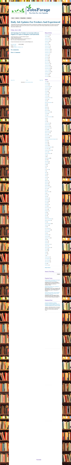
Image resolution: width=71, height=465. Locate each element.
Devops (46, 129)
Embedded (46, 137)
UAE (45, 252)
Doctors (46, 134)
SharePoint (46, 236)
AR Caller (46, 94)
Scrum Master (47, 228)
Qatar (46, 215)
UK (45, 255)
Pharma (46, 209)
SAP (45, 226)
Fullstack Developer (48, 150)
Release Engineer (48, 220)
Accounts (46, 84)
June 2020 (46, 76)
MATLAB (46, 188)
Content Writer (47, 123)
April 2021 (46, 60)
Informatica (46, 161)
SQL (45, 239)
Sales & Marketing (48, 223)
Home (13, 18)
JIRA (45, 175)
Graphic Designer (48, 153)
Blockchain (46, 110)
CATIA (46, 115)
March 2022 (47, 44)
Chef (45, 118)
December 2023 (47, 39)
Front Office (47, 148)
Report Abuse (47, 267)
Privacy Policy (23, 18)
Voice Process (47, 260)
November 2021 (47, 50)
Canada (46, 113)
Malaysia (46, 183)
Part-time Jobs (47, 207)
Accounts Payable (48, 86)
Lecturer (46, 177)
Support (46, 241)
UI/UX (46, 253)
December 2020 (47, 66)
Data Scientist (47, 126)
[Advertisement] (52, 331)
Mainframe (46, 182)
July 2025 (46, 36)
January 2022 (47, 47)
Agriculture (46, 89)
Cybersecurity (47, 124)
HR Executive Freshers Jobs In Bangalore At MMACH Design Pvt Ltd (52, 287)
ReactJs (46, 217)
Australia (46, 99)
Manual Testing (47, 186)
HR (45, 156)
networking (46, 199)
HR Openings (47, 158)
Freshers (14, 45)
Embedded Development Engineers (50, 139)
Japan (46, 172)
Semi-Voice (47, 231)
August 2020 (47, 73)
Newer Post (13, 80)
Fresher (46, 143)
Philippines (46, 210)
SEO (45, 233)
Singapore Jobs (47, 237)
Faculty (46, 140)
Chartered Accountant (48, 116)
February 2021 (47, 63)
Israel (46, 166)
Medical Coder (47, 191)
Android (46, 91)
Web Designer (47, 261)
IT (45, 167)
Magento (46, 180)
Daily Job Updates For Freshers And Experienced (35, 22)
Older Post (41, 80)
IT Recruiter (47, 169)
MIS (45, 193)
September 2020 (47, 71)
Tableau (46, 245)
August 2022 (47, 41)
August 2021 (47, 54)
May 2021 (46, 58)
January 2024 (47, 38)
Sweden (46, 242)
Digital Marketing (47, 131)
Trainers (46, 250)
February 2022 (47, 46)
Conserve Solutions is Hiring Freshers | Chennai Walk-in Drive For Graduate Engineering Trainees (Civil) (52, 304)
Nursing (46, 202)
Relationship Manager (48, 218)
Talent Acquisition (47, 247)
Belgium (46, 107)
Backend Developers (48, 102)
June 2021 (46, 57)
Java (45, 174)
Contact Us (29, 18)
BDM (46, 105)
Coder (46, 121)
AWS (46, 100)
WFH (46, 263)
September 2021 (47, 52)
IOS (45, 164)
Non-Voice (46, 201)
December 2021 (47, 49)
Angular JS (46, 92)
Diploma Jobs (47, 132)
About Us (17, 18)
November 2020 (47, 68)
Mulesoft (46, 194)
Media (46, 190)
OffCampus (47, 204)
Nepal (46, 196)
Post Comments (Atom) (29, 82)
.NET (46, 81)
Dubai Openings (47, 135)
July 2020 (46, 74)
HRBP (46, 159)
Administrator (47, 88)
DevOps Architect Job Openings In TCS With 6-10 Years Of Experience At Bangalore (52, 281)
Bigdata (46, 108)
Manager (46, 185)
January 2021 (47, 65)
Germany (46, 151)
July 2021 (46, 55)
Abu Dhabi (46, 83)
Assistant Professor (48, 97)
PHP (45, 212)
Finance (46, 142)
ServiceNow (47, 234)
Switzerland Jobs (47, 244)
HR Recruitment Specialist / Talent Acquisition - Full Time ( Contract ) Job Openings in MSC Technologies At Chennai (52, 293)
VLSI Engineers (47, 258)
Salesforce (46, 225)
